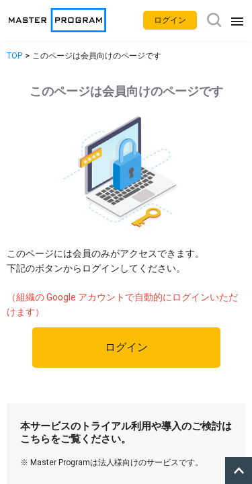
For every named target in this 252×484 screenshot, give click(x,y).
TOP (14, 56)
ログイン (126, 347)
